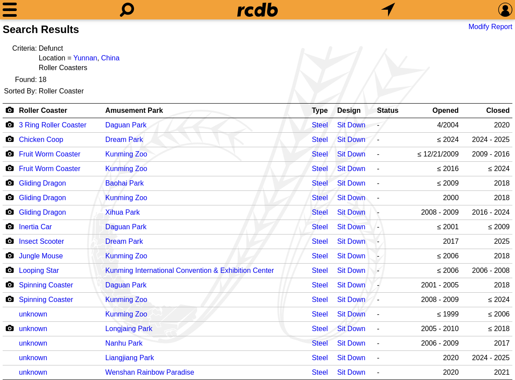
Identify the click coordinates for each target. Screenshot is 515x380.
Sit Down (351, 125)
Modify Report (490, 26)
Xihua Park (122, 212)
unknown (33, 314)
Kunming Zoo (126, 154)
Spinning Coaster (46, 285)
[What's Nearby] (388, 10)
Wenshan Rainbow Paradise (149, 372)
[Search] (127, 10)
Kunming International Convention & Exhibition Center (189, 270)
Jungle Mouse (41, 256)
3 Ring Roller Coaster (52, 125)
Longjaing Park (129, 328)
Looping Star (39, 270)
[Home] (257, 10)
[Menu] (10, 10)
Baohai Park (124, 183)
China (110, 58)
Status (388, 110)
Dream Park (124, 139)
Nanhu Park (124, 343)
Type (320, 110)
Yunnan (85, 58)
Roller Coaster (43, 110)
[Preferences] (505, 10)
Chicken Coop (41, 139)
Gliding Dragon (42, 183)
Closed (498, 110)
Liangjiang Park (129, 357)
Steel (320, 125)
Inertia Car (35, 227)
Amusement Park (134, 110)
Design (349, 110)
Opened (446, 110)
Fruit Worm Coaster (49, 154)
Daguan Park (125, 125)
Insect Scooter (41, 241)
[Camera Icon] (9, 124)
